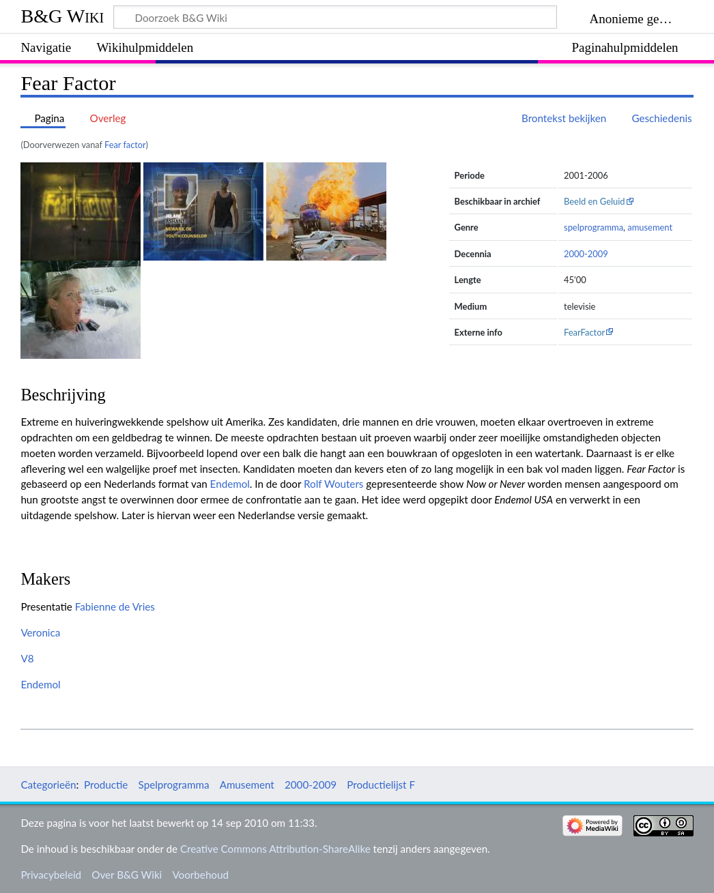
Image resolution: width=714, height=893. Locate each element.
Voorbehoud (200, 874)
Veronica (40, 632)
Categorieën (48, 784)
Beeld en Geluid (594, 201)
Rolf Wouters (333, 484)
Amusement (247, 784)
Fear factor (124, 144)
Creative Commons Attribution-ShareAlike (275, 849)
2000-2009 (586, 253)
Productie (106, 784)
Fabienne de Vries (115, 606)
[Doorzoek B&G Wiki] (335, 17)
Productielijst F (381, 784)
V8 (26, 658)
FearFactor (584, 332)
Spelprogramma (174, 784)
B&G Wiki (62, 16)
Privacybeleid (50, 874)
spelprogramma (593, 227)
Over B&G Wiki (126, 874)
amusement (649, 227)
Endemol (230, 484)
